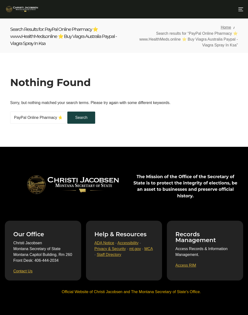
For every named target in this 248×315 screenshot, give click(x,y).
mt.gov (135, 249)
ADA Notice (104, 243)
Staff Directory (109, 255)
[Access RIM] (185, 265)
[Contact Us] (22, 271)
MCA (148, 249)
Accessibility (128, 243)
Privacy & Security (110, 249)
